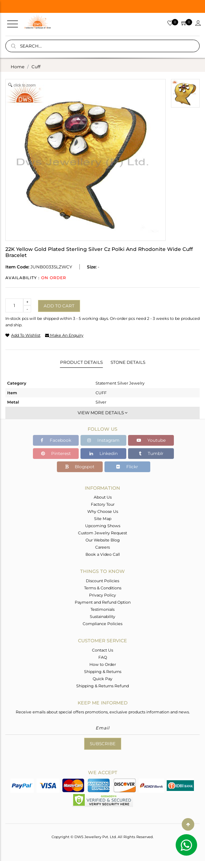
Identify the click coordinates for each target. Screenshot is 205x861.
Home (17, 66)
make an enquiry (64, 335)
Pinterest (56, 453)
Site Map (102, 518)
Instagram (103, 440)
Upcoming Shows (102, 525)
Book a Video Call (103, 554)
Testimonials (102, 609)
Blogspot (79, 466)
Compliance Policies (102, 623)
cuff (35, 66)
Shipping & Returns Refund (102, 685)
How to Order (102, 664)
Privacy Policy (102, 595)
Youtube (151, 440)
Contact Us (102, 650)
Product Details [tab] (81, 362)
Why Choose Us (102, 511)
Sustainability (102, 616)
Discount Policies (102, 580)
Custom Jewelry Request (102, 532)
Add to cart (59, 305)
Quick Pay (102, 678)
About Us (103, 497)
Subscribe (103, 743)
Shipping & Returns (102, 671)
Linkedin (103, 453)
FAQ (102, 657)
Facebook (56, 440)
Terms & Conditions (102, 587)
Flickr (127, 466)
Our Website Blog (103, 540)
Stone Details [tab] (128, 362)
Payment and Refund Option (103, 602)
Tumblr (151, 453)
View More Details (103, 412)
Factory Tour (102, 504)
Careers (102, 547)
